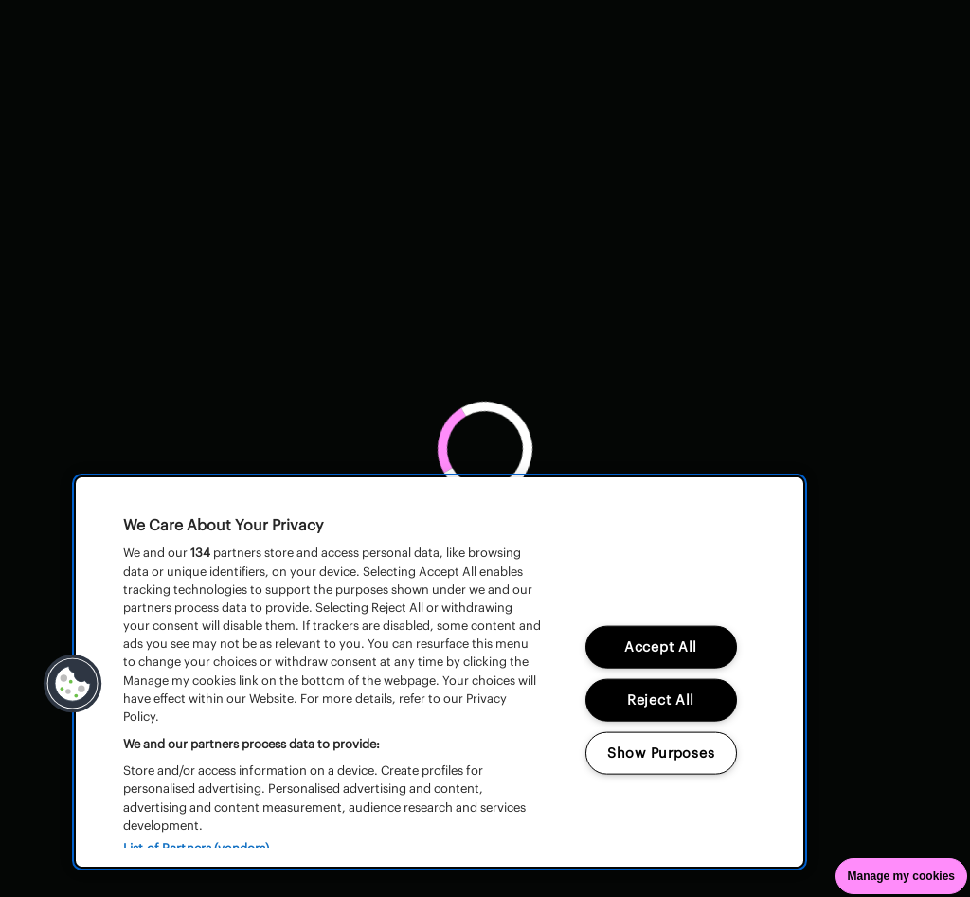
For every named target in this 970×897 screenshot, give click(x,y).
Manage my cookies (901, 876)
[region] (439, 672)
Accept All (660, 646)
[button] (73, 684)
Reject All (660, 700)
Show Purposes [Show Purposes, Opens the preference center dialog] (660, 753)
